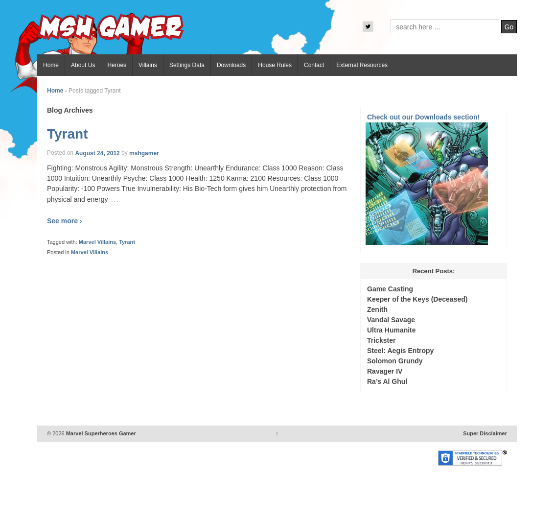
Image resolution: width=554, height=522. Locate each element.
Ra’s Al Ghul (387, 381)
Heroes (116, 65)
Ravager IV (384, 371)
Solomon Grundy (395, 361)
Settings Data (187, 65)
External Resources (362, 65)
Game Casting (390, 289)
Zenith (377, 309)
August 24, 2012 (97, 152)
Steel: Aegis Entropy (400, 351)
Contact (314, 65)
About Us (83, 65)
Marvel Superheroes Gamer (100, 433)
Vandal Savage (391, 320)
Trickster (381, 340)
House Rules (275, 65)
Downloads (231, 65)
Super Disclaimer (485, 433)
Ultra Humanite (391, 330)
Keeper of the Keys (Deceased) (417, 299)
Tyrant (67, 134)
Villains (147, 65)
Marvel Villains (97, 242)
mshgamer (144, 152)
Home (51, 65)
